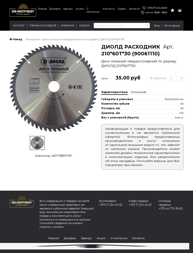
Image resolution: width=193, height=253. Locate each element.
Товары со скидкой (42, 25)
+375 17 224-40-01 (154, 8)
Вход (157, 25)
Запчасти (134, 8)
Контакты (109, 8)
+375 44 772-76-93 (170, 208)
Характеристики (114, 92)
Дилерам (55, 8)
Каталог (19, 25)
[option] (54, 88)
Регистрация (172, 25)
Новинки (67, 25)
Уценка (84, 25)
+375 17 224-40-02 (110, 204)
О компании (93, 10)
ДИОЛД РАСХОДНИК (130, 47)
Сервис (122, 8)
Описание (139, 92)
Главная (42, 8)
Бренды (68, 8)
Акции (80, 8)
